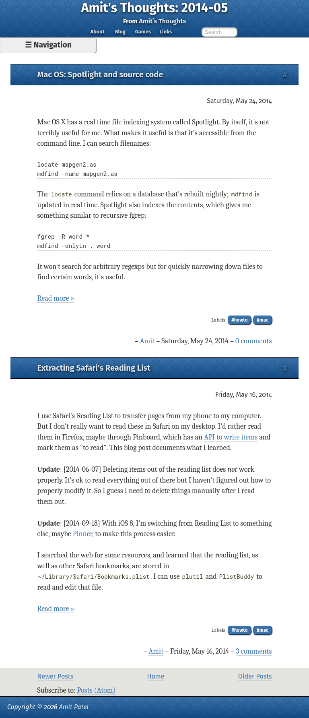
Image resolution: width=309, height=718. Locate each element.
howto (241, 320)
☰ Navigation (48, 45)
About (98, 32)
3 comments (254, 651)
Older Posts (255, 676)
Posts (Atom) (96, 690)
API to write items (231, 437)
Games (143, 32)
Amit (147, 341)
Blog (120, 32)
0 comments (253, 341)
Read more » (55, 298)
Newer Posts (55, 676)
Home (156, 676)
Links (165, 32)
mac (264, 320)
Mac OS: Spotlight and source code (100, 74)
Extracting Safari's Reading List (93, 368)
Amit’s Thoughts (162, 21)
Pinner (82, 534)
